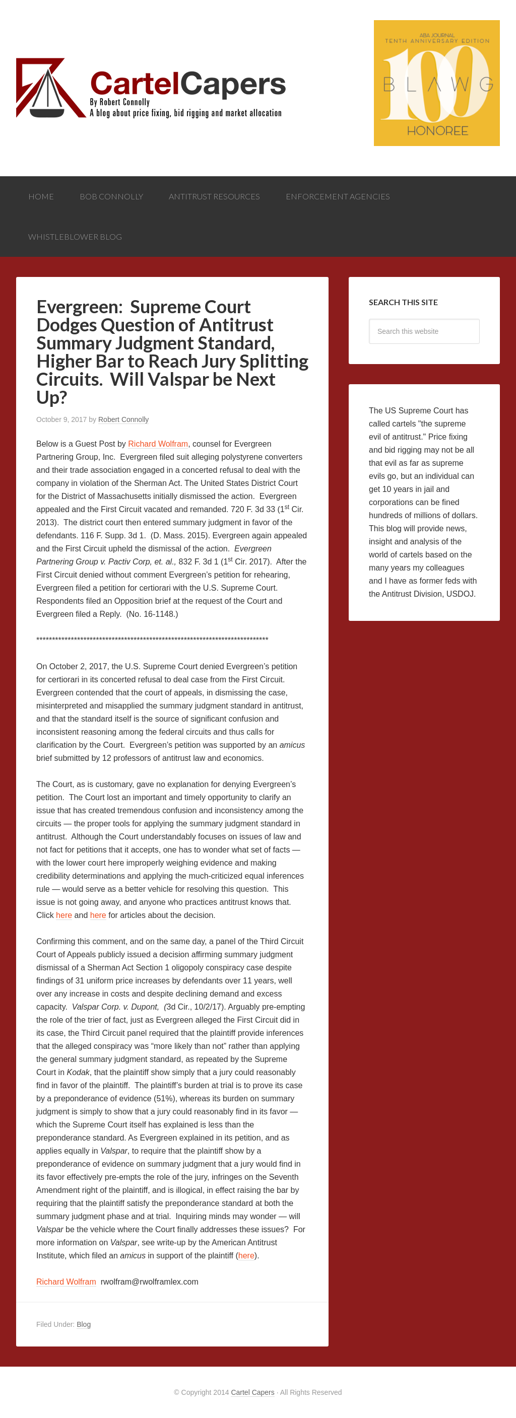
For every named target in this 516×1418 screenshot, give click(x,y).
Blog (84, 1324)
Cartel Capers (91, 50)
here (64, 915)
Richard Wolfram (158, 444)
